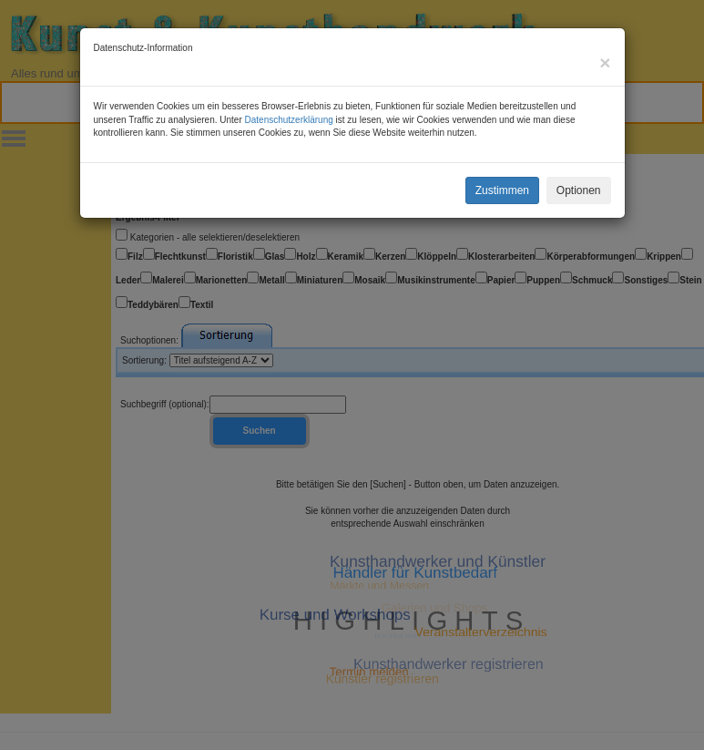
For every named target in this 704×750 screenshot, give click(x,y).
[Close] (604, 62)
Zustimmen (502, 190)
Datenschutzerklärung (289, 120)
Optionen (578, 190)
